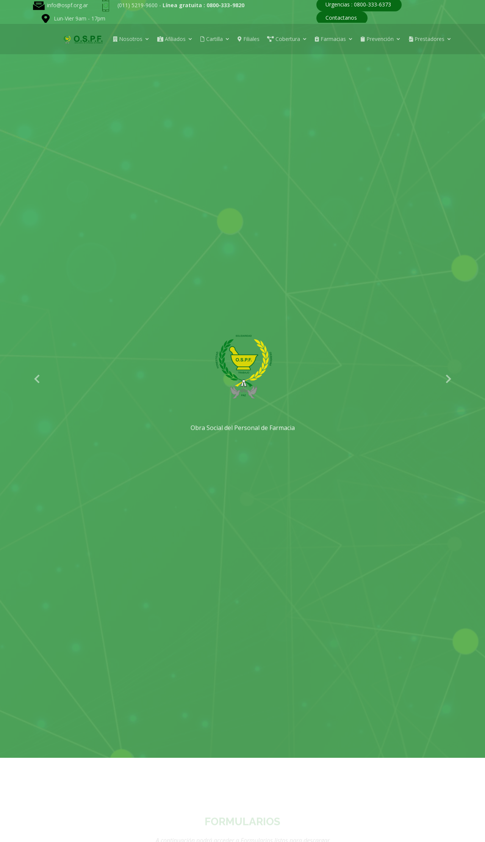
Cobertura (283, 38)
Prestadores (426, 38)
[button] (37, 378)
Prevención (377, 38)
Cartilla (211, 38)
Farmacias (330, 38)
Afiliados (171, 38)
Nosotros (127, 38)
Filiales (249, 38)
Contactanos (341, 17)
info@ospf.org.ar (67, 5)
